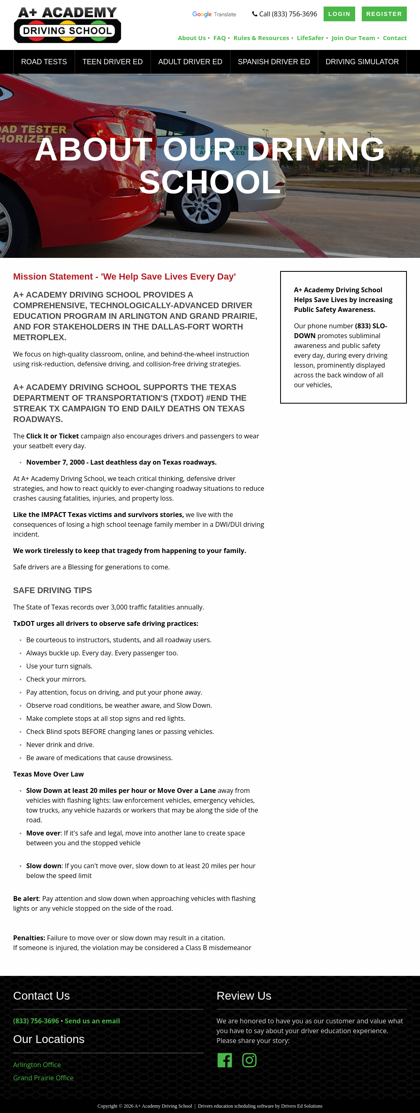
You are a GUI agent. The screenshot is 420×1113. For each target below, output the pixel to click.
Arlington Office (37, 1064)
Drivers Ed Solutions (302, 1106)
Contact (395, 38)
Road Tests (43, 62)
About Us (192, 38)
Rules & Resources (261, 38)
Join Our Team (353, 38)
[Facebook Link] (228, 1065)
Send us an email (92, 1020)
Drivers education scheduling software (236, 1106)
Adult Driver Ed (190, 62)
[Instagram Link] (252, 1065)
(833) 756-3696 (36, 1020)
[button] (146, 853)
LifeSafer (310, 38)
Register (384, 14)
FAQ (219, 38)
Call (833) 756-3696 (284, 13)
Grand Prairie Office (43, 1077)
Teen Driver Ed (112, 62)
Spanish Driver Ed (274, 62)
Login (340, 14)
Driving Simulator (361, 62)
